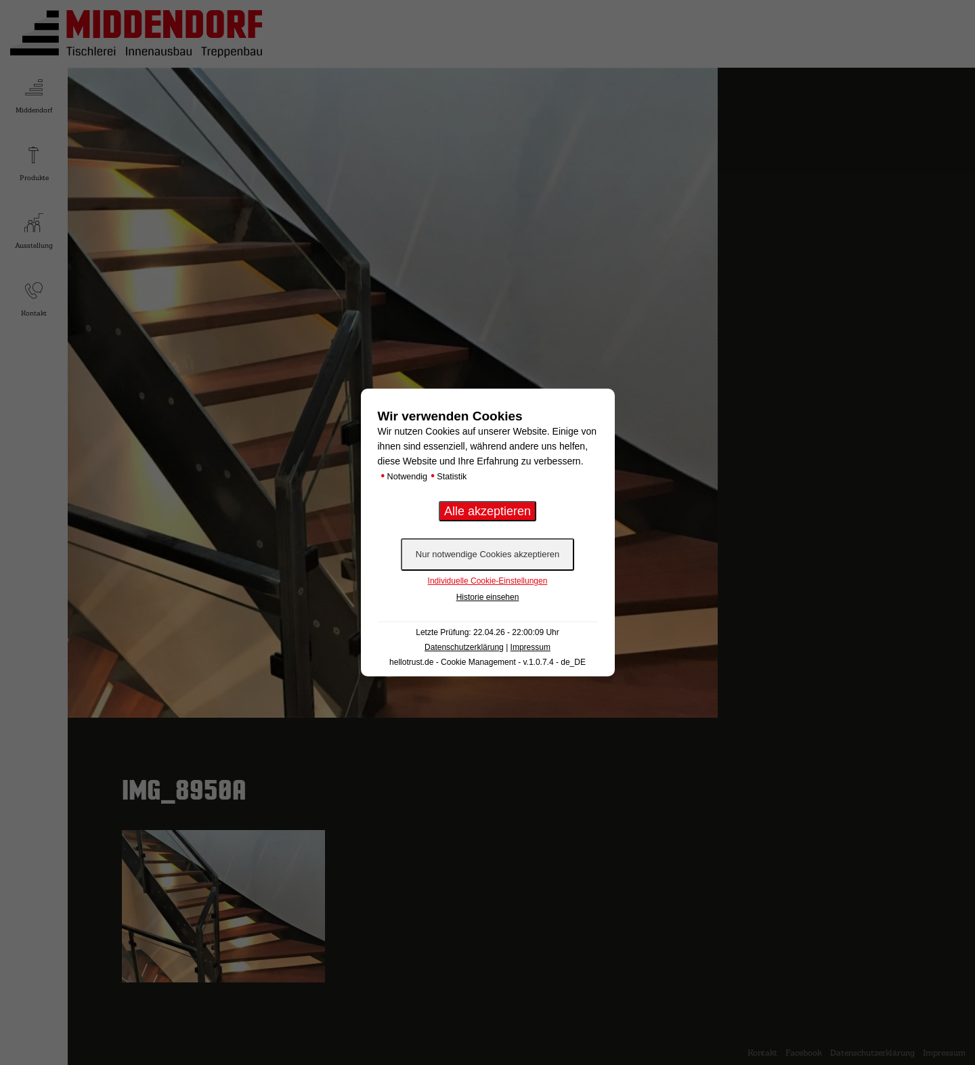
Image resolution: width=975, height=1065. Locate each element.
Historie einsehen (487, 597)
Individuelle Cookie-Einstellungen (488, 581)
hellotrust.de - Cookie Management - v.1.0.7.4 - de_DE (487, 662)
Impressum (530, 647)
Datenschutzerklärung (464, 647)
